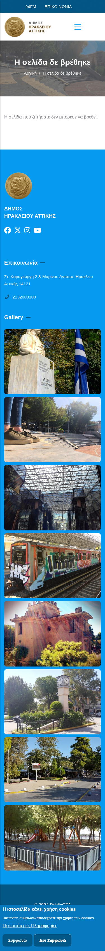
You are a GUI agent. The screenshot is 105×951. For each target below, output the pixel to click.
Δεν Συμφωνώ (52, 941)
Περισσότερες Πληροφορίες (30, 926)
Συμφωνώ (17, 941)
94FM (30, 6)
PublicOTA (60, 905)
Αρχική (30, 73)
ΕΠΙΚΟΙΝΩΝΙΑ (58, 6)
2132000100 (20, 297)
